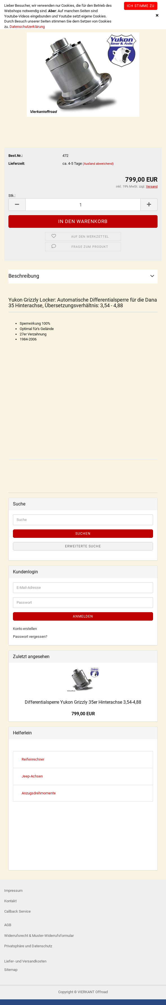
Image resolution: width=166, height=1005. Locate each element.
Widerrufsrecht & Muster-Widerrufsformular (39, 935)
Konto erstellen (25, 629)
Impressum (13, 890)
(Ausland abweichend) (98, 164)
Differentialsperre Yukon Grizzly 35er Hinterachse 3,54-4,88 (83, 702)
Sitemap (10, 970)
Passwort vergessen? (30, 636)
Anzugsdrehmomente (39, 793)
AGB (7, 925)
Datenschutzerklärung (27, 26)
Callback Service (17, 911)
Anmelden (83, 616)
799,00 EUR (83, 713)
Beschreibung (23, 276)
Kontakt (10, 901)
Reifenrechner (33, 759)
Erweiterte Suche (83, 546)
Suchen (83, 534)
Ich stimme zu (140, 6)
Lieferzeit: (16, 163)
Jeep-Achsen (32, 776)
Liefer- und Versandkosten (25, 961)
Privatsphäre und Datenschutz (28, 946)
